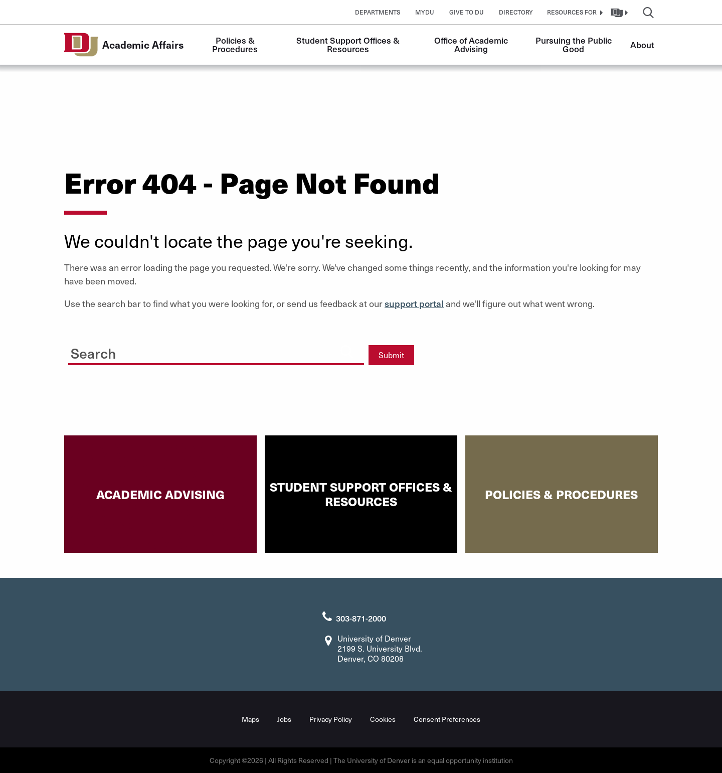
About (642, 45)
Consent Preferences (447, 719)
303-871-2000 (361, 618)
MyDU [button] (424, 12)
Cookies (383, 719)
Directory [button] (516, 12)
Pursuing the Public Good (574, 44)
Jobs (284, 719)
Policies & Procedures (235, 44)
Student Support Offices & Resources (349, 44)
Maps (250, 719)
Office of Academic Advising (472, 44)
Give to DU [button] (466, 12)
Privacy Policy (330, 719)
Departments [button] (377, 12)
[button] (573, 12)
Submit (391, 355)
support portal (414, 303)
